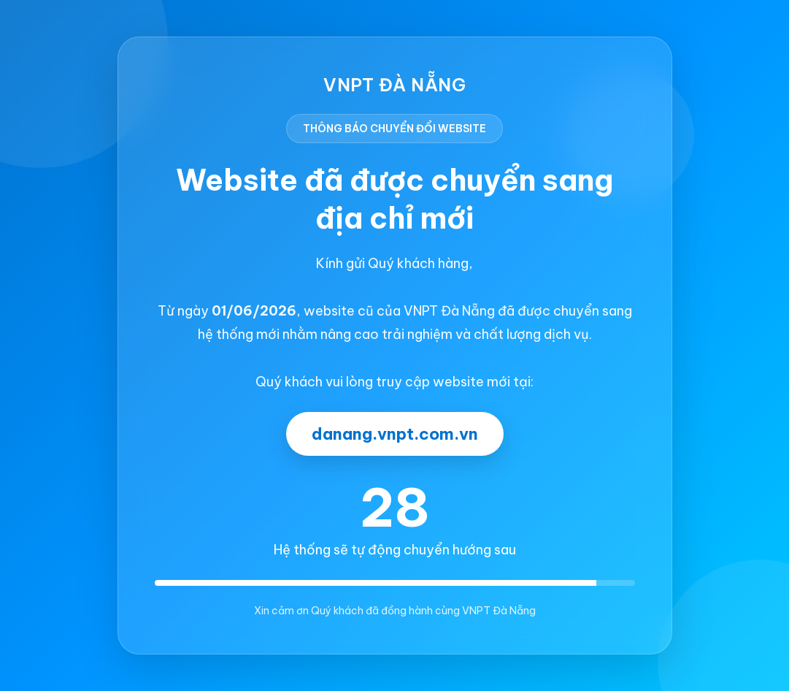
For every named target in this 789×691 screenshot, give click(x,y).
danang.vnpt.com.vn (395, 434)
